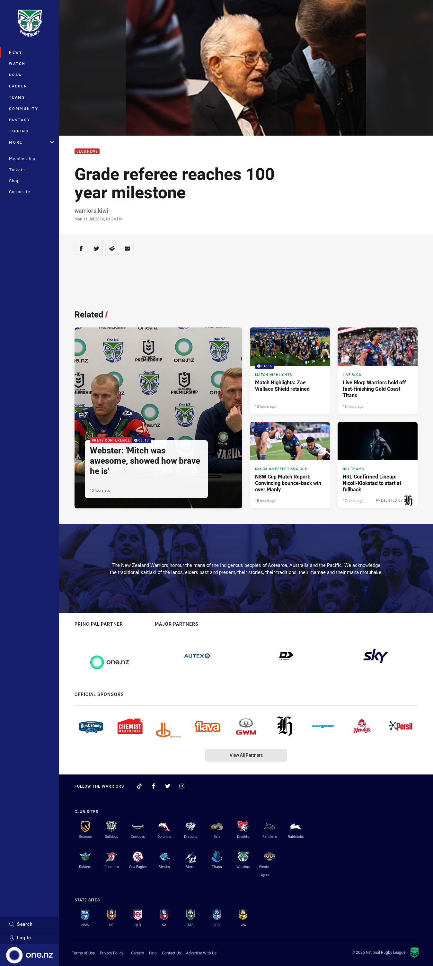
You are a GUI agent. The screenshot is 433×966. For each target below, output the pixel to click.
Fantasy (19, 119)
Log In (20, 938)
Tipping (19, 131)
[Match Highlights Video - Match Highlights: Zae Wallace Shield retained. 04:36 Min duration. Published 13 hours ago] (290, 370)
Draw (15, 74)
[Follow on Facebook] (153, 786)
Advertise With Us (201, 952)
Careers (137, 952)
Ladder (18, 86)
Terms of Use (83, 952)
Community (24, 108)
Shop (14, 180)
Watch (17, 63)
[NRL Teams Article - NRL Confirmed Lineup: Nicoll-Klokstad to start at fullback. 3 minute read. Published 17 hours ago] (378, 465)
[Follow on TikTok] (139, 786)
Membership (22, 158)
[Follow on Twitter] (167, 786)
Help (153, 952)
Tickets (17, 170)
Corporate (19, 191)
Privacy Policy (111, 952)
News (15, 52)
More (31, 142)
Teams (17, 97)
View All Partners (246, 755)
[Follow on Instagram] (181, 786)
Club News (87, 151)
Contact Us (171, 952)
